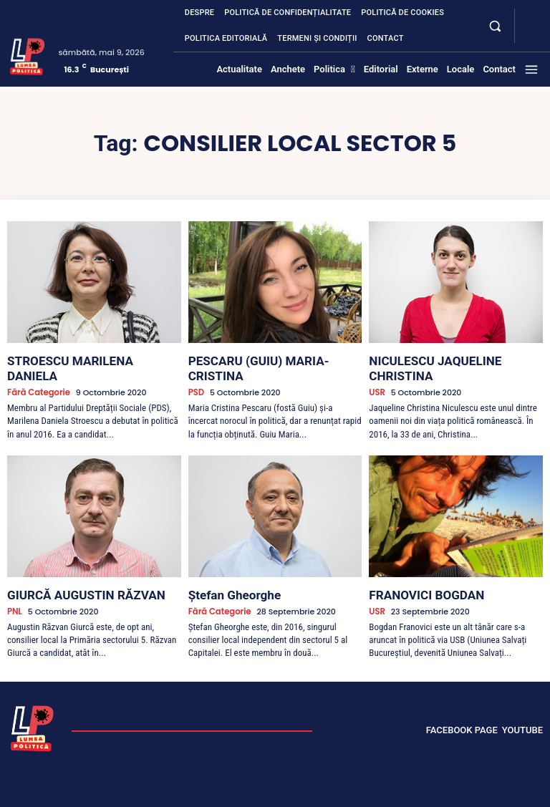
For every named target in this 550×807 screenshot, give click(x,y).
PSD (195, 375)
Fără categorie (37, 375)
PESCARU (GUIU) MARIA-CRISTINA (268, 359)
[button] (494, 25)
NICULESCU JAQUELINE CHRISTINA (450, 359)
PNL (14, 591)
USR (376, 375)
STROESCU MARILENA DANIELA (80, 359)
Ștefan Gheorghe (226, 575)
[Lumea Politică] (27, 55)
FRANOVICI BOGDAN (416, 575)
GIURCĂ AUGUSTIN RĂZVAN (72, 575)
